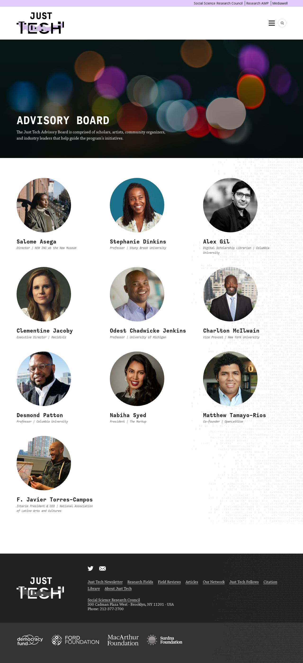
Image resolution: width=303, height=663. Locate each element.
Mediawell (280, 3)
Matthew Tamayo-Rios (234, 415)
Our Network (214, 582)
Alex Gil (216, 241)
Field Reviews (169, 582)
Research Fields (140, 582)
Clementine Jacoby (45, 330)
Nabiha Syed (128, 415)
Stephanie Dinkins (138, 241)
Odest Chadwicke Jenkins (148, 330)
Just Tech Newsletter (105, 582)
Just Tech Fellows (244, 582)
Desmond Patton (40, 415)
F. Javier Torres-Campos (55, 499)
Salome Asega (36, 241)
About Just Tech (118, 588)
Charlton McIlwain (231, 330)
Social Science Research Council (218, 3)
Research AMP (257, 3)
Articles (192, 582)
